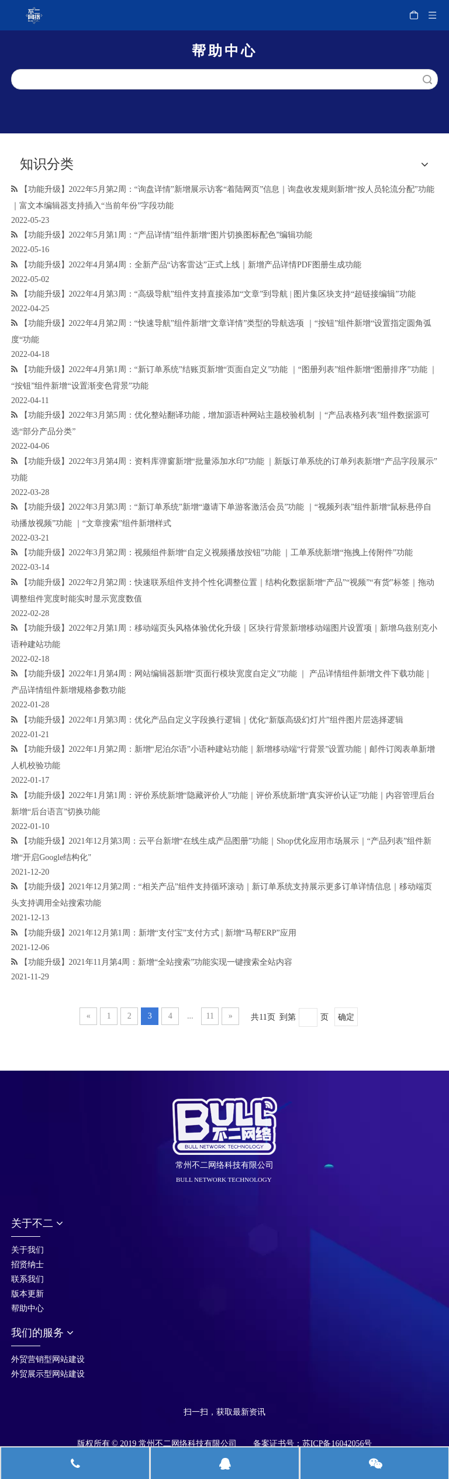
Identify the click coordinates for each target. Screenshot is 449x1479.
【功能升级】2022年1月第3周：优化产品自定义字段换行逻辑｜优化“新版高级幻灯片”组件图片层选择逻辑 (211, 720)
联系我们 (27, 1279)
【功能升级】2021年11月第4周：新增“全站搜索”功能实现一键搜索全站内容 (156, 962)
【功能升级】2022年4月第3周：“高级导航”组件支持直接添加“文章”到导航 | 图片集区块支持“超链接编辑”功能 (218, 294)
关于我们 (27, 1250)
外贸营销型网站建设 (48, 1359)
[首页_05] (193, 1396)
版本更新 (27, 1293)
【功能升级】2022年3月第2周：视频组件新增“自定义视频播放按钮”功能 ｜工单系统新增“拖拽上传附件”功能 (216, 552)
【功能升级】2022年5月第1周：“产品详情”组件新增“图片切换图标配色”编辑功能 (166, 235)
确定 (346, 1017)
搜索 (427, 79)
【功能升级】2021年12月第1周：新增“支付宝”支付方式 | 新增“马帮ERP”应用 (158, 932)
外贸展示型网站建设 (48, 1374)
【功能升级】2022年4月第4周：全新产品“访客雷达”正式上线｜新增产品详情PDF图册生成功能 (190, 264)
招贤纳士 (27, 1264)
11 (210, 1016)
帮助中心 (27, 1308)
